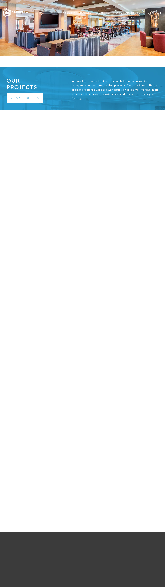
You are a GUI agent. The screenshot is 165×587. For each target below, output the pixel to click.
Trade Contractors (128, 12)
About (69, 12)
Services (85, 12)
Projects (102, 12)
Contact (155, 12)
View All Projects (25, 97)
